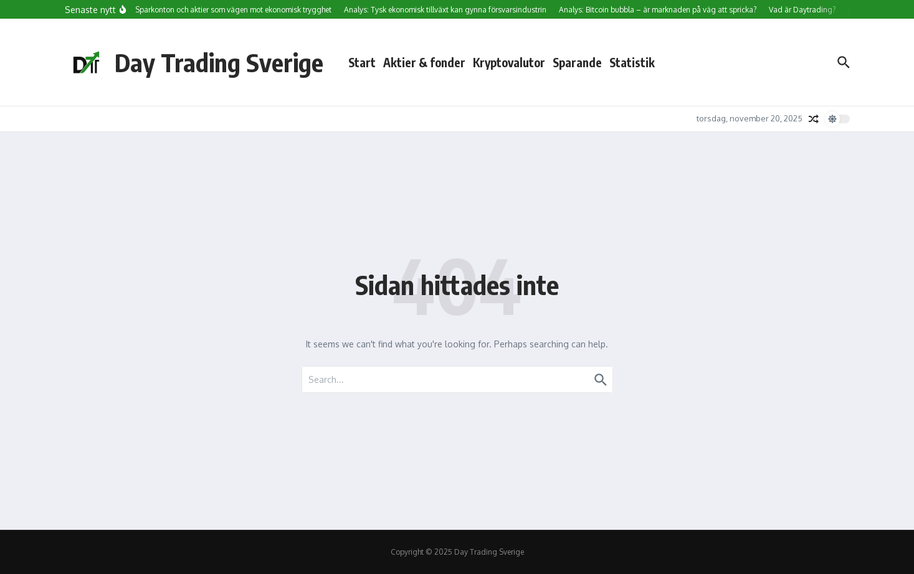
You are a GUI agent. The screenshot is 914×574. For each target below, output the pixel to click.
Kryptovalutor (509, 62)
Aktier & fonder (424, 62)
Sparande (577, 62)
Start (362, 62)
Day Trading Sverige (219, 62)
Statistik (632, 62)
